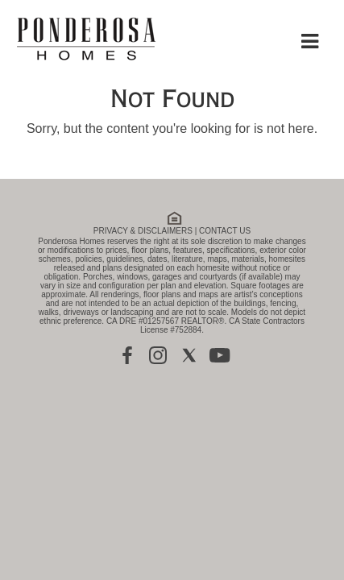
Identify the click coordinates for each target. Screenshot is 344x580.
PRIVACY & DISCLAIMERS (143, 230)
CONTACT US (225, 230)
